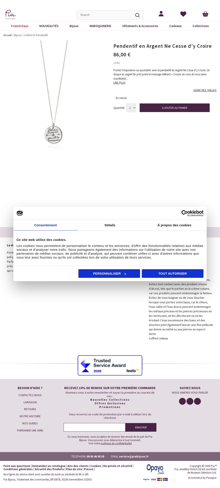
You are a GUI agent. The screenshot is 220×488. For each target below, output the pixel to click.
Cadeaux (175, 26)
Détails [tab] (110, 225)
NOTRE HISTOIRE (30, 416)
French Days (19, 26)
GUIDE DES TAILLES (205, 90)
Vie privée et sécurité (117, 466)
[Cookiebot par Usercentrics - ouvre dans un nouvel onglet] (184, 213)
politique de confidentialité (116, 443)
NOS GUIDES (30, 423)
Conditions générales (18, 469)
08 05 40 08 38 (95, 456)
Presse (88, 469)
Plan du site (74, 469)
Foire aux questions (16, 466)
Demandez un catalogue (49, 466)
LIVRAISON (30, 402)
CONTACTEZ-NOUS (30, 395)
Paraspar (211, 478)
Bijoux (74, 26)
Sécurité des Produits (49, 469)
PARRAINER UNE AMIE (30, 430)
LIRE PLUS (119, 83)
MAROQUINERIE (100, 26)
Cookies (95, 466)
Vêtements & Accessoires (140, 26)
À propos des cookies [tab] (174, 225)
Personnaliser (109, 273)
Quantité (119, 108)
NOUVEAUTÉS (48, 26)
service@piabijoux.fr (134, 456)
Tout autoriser (172, 273)
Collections (200, 26)
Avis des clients (78, 466)
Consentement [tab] (45, 225)
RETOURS (30, 409)
